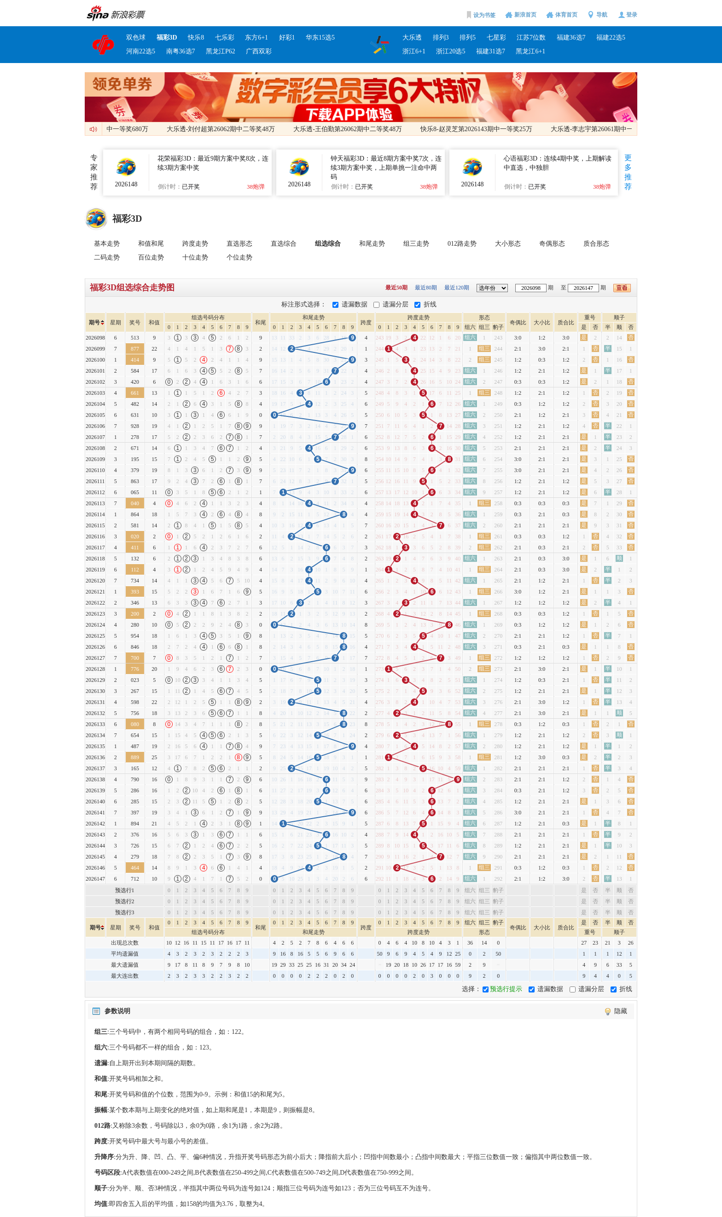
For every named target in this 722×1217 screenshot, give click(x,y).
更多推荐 (628, 172)
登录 (631, 15)
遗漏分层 (395, 304)
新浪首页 (525, 15)
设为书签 (484, 15)
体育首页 (566, 15)
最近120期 (457, 287)
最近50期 (397, 287)
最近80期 (426, 287)
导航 (601, 15)
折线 (430, 304)
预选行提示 (506, 989)
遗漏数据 (354, 304)
